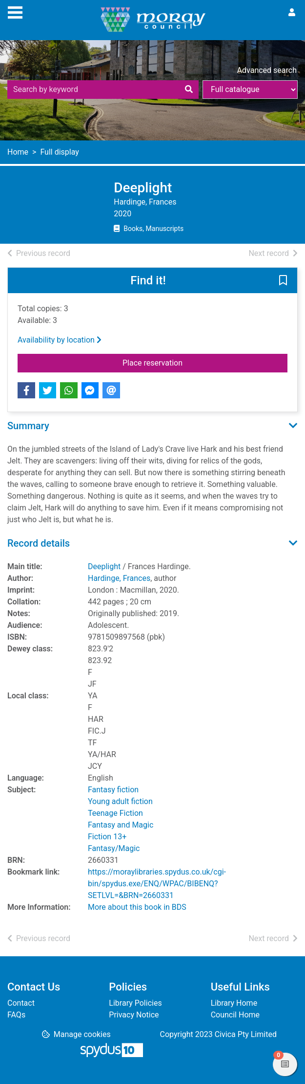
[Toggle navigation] (15, 11)
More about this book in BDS (137, 907)
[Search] (189, 89)
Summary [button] (28, 426)
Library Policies (135, 1003)
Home (17, 152)
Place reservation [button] (174, 362)
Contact (21, 1003)
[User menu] (292, 13)
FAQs (16, 1014)
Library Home (234, 1003)
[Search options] (250, 89)
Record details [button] (38, 543)
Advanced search (267, 70)
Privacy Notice (134, 1014)
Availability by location (60, 340)
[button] (283, 281)
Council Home (235, 1014)
